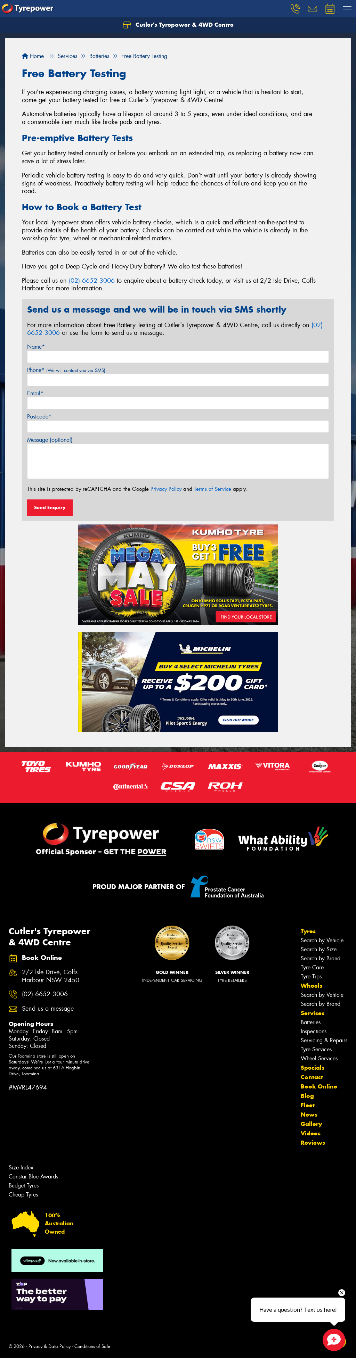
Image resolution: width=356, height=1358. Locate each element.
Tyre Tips (311, 976)
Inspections (313, 1031)
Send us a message (48, 1009)
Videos (311, 1133)
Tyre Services (316, 1049)
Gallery (311, 1124)
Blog (307, 1096)
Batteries (311, 1022)
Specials (312, 1067)
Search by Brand (320, 958)
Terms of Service (212, 489)
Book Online (319, 1086)
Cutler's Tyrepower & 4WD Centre (178, 25)
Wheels (311, 985)
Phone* (66, 370)
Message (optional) (50, 440)
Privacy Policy (166, 489)
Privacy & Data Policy (50, 1346)
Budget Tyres (24, 1185)
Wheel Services (319, 1058)
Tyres (308, 931)
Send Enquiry (50, 507)
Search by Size (319, 949)
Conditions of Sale (92, 1346)
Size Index (21, 1167)
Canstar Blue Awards (33, 1176)
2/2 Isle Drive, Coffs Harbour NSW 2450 (50, 976)
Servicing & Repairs (324, 1040)
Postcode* (39, 416)
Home (33, 56)
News (309, 1114)
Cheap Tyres (23, 1194)
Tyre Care (312, 967)
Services (312, 1013)
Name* (36, 346)
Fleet (308, 1105)
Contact (312, 1077)
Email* (35, 393)
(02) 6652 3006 (92, 280)
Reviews (313, 1142)
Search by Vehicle (322, 940)
